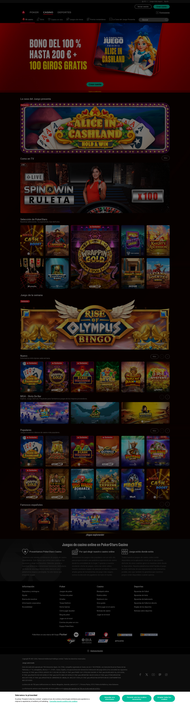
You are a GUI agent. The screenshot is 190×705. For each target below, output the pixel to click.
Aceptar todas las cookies (164, 698)
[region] (95, 698)
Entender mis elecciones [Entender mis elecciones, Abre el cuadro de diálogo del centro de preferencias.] (110, 698)
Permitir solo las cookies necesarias (136, 698)
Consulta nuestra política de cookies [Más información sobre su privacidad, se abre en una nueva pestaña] (63, 701)
